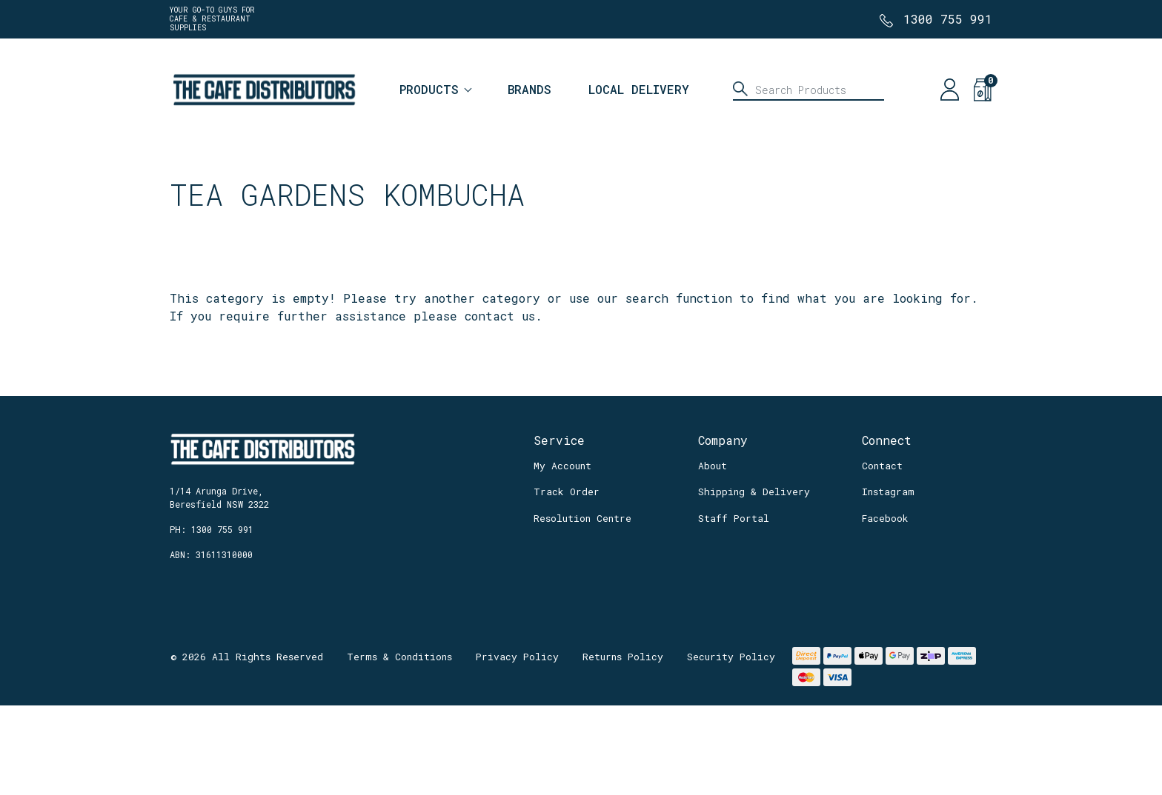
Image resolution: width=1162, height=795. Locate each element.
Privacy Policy (517, 656)
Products (429, 89)
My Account (562, 465)
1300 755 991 (947, 19)
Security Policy (731, 656)
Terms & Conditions (399, 656)
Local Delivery (638, 89)
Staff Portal (733, 518)
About (712, 465)
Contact (882, 465)
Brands (529, 89)
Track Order (567, 491)
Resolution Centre (582, 518)
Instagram (888, 491)
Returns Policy (622, 656)
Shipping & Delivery (754, 491)
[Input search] (808, 89)
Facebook (885, 518)
